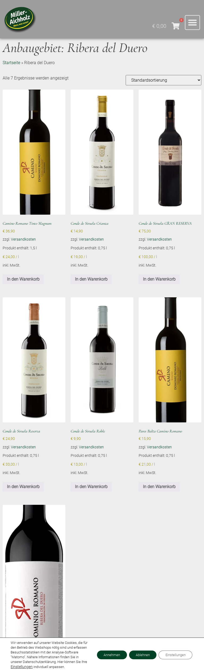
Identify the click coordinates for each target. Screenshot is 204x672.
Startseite (11, 62)
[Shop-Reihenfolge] (163, 80)
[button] (192, 22)
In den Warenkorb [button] (23, 279)
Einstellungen (21, 667)
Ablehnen (136, 653)
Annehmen (102, 653)
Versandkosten (23, 239)
